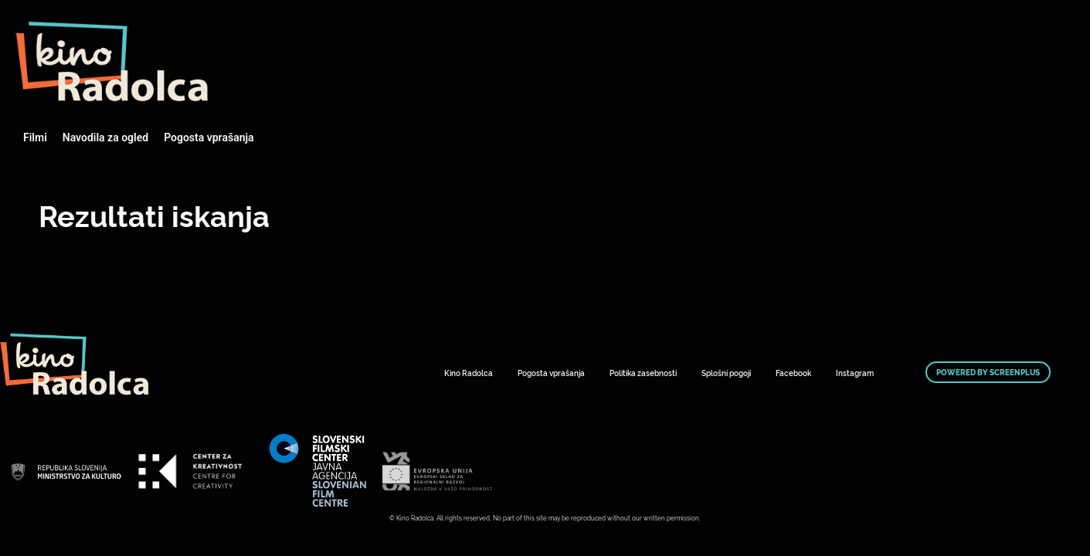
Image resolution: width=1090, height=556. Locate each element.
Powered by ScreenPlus (988, 372)
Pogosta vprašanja (208, 137)
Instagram (855, 373)
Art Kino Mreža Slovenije (112, 61)
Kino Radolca (468, 373)
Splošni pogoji (726, 373)
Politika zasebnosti (643, 373)
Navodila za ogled (105, 137)
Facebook (793, 373)
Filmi (35, 137)
